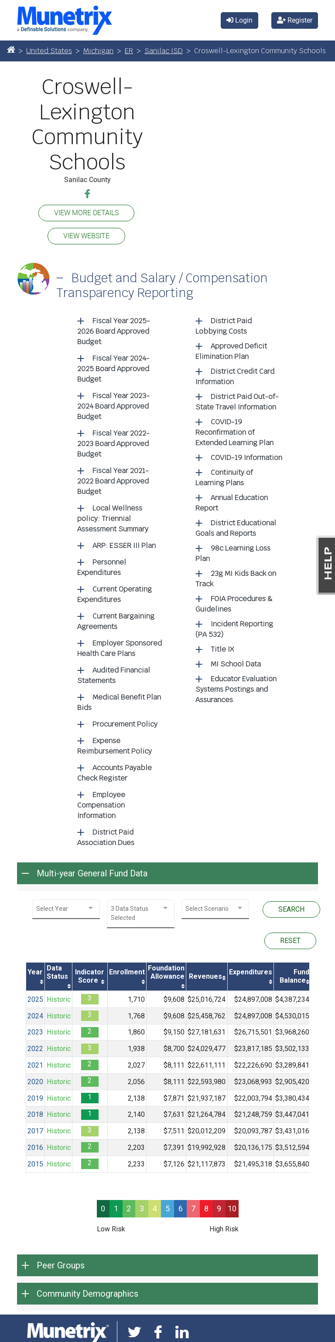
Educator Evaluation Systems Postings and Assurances (236, 689)
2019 (35, 1098)
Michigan (98, 50)
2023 (35, 1032)
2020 (35, 1082)
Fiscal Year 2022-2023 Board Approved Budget (113, 444)
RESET (290, 940)
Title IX (222, 649)
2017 (35, 1131)
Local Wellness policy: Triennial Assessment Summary (112, 519)
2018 (35, 1114)
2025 (35, 999)
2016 (35, 1147)
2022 (35, 1049)
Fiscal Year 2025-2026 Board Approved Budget (113, 331)
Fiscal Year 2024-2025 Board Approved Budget (113, 369)
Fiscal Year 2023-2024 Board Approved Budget (113, 406)
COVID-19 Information (246, 457)
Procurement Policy (124, 724)
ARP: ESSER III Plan (124, 545)
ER (129, 50)
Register (294, 20)
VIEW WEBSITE (86, 236)
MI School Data (236, 664)
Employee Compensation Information (101, 805)
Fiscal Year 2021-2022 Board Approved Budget (113, 481)
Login (239, 20)
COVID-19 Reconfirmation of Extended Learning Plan (234, 432)
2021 (35, 1065)
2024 (35, 1016)
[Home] (11, 49)
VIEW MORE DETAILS (86, 213)
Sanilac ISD (163, 50)
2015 (35, 1164)
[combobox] (66, 908)
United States (49, 50)
